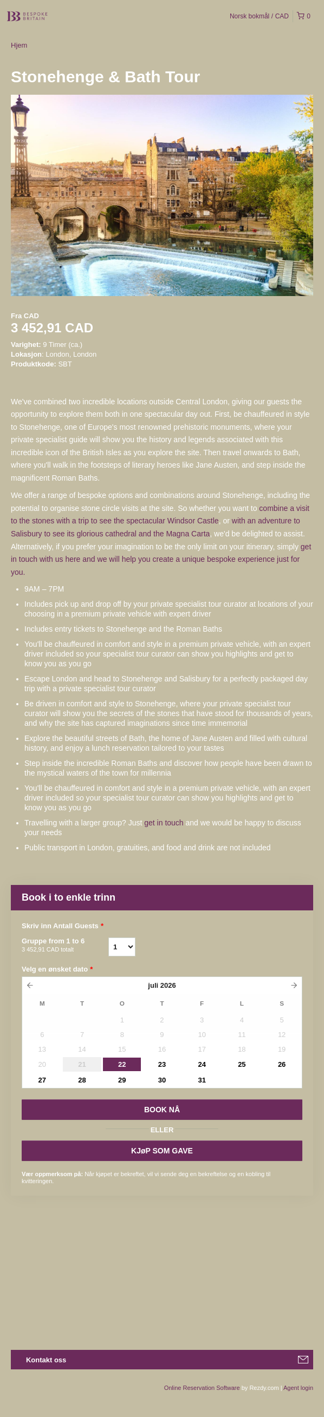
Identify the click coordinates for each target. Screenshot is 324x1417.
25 (241, 1064)
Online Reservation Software (202, 1388)
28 (82, 1080)
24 (201, 1064)
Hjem (19, 45)
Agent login (298, 1388)
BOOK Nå (162, 1109)
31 (201, 1080)
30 (162, 1080)
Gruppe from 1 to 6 (65, 945)
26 (282, 1064)
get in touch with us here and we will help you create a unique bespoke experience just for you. (161, 559)
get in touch (163, 822)
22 (122, 1064)
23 (162, 1064)
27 (42, 1080)
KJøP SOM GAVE (162, 1150)
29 (122, 1080)
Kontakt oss (46, 1360)
